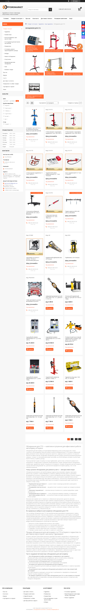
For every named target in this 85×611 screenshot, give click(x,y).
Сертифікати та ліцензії (9, 598)
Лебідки (7, 53)
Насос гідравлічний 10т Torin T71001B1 (73, 173)
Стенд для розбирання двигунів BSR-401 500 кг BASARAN (33, 213)
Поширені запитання (60, 18)
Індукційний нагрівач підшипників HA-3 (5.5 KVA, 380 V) (53, 338)
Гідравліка (41, 24)
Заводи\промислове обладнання (10, 63)
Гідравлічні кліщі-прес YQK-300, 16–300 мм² (72, 377)
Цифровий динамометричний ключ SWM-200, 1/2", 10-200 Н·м (34, 417)
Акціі (70, 18)
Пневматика (8, 46)
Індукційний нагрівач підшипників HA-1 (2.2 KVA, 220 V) (33, 338)
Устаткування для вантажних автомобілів (12, 42)
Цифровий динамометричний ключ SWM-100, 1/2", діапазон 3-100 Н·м (54, 297)
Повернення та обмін (29, 598)
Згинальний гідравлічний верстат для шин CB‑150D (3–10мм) (73, 297)
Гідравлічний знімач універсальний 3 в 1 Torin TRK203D (53, 174)
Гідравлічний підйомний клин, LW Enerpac (54, 258)
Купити (50, 308)
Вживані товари (9, 69)
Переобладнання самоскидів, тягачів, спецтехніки (72, 594)
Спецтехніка (8, 59)
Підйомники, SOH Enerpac (72, 257)
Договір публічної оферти (30, 600)
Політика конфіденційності (53, 609)
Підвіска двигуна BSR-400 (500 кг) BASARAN (72, 212)
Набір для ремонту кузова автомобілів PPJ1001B (33, 300)
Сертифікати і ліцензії (8, 86)
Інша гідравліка (49, 24)
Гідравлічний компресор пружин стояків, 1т (52, 377)
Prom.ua (50, 608)
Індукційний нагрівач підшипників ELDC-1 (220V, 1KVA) (33, 378)
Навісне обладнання (10, 56)
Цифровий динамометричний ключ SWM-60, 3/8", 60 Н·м (73, 416)
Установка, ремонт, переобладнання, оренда (11, 49)
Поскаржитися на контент (40, 609)
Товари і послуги (7, 28)
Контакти (36, 18)
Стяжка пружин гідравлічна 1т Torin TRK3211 (34, 173)
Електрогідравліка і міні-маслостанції (11, 38)
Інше (6, 66)
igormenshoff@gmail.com (11, 183)
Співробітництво (28, 596)
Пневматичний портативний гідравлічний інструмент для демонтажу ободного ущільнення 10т (73, 339)
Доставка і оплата (46, 18)
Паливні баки (8, 34)
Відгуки (5, 75)
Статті (4, 78)
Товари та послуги (16, 18)
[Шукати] (50, 9)
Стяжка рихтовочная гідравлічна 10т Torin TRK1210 (51, 216)
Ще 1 (6, 119)
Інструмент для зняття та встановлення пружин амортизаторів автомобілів (33, 129)
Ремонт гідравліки (69, 597)
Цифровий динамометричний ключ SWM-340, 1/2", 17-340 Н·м (54, 417)
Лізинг (4, 89)
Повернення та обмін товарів (11, 83)
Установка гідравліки (70, 591)
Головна (6, 18)
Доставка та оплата (8, 81)
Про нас (28, 18)
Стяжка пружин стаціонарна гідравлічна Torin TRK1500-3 (73, 132)
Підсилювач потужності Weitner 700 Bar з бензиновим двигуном (32, 259)
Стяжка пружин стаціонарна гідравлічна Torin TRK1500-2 (53, 132)
